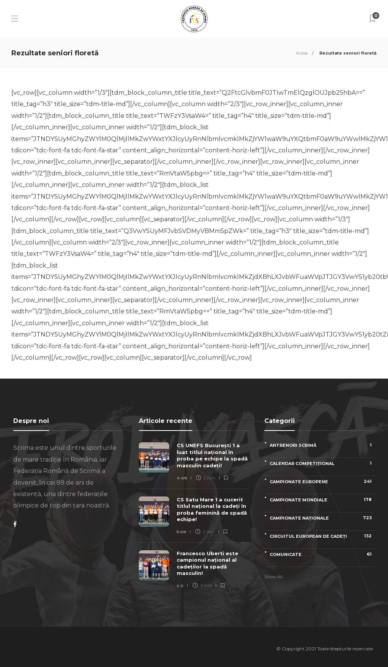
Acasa (302, 53)
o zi (180, 585)
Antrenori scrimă (322, 445)
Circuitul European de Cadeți (322, 536)
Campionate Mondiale (322, 500)
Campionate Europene (322, 481)
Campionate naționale (322, 518)
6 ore (181, 531)
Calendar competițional (322, 463)
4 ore (182, 478)
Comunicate (322, 554)
